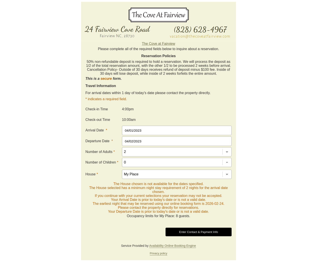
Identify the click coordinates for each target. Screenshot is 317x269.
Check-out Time (97, 120)
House (91, 174)
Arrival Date (96, 130)
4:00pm (128, 109)
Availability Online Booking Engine (172, 245)
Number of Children (101, 162)
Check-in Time (96, 109)
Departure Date (99, 141)
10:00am (129, 120)
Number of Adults (100, 152)
